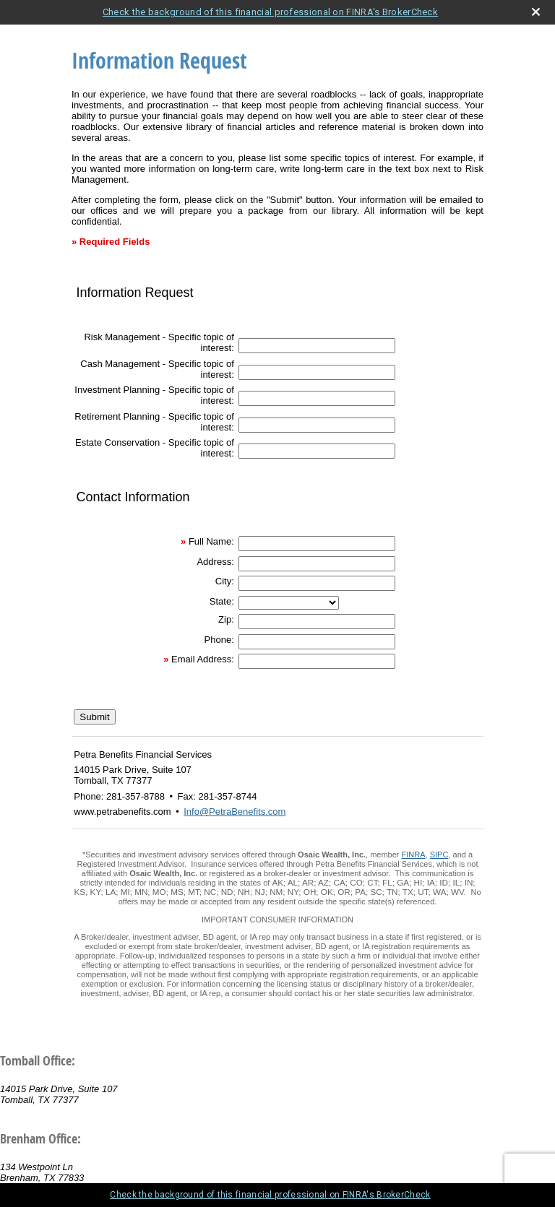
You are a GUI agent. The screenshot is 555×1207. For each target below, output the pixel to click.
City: (224, 581)
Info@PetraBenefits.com (234, 811)
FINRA (414, 854)
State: (222, 601)
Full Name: (211, 541)
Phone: (219, 639)
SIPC (439, 854)
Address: (215, 561)
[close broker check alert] (536, 12)
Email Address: (202, 659)
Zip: (226, 619)
